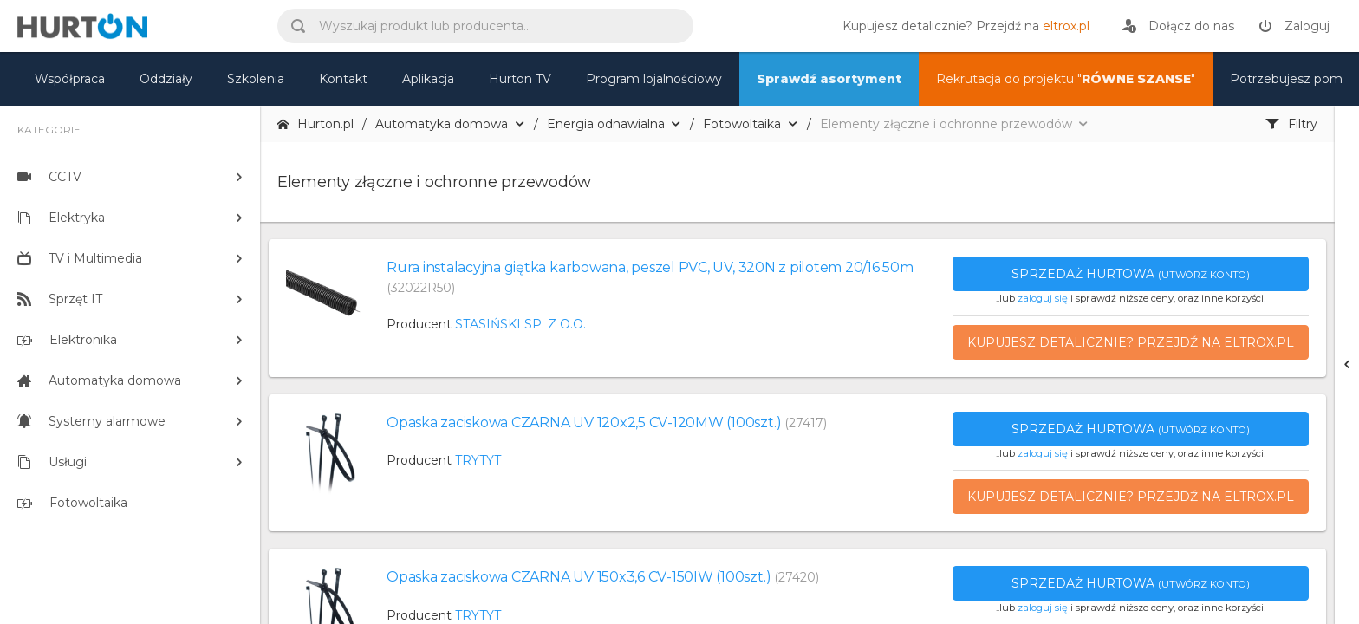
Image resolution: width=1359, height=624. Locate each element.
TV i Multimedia (79, 258)
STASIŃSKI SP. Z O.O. (520, 324)
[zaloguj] (1294, 26)
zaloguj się (1043, 298)
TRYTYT (478, 460)
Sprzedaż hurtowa (1130, 274)
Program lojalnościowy (654, 79)
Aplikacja (428, 79)
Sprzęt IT (59, 299)
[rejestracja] (1178, 26)
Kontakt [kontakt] (343, 79)
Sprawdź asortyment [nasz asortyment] (829, 79)
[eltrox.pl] (962, 26)
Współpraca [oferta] (70, 79)
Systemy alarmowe (91, 421)
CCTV (49, 177)
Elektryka (61, 217)
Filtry (1291, 124)
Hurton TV (520, 79)
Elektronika (67, 340)
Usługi (52, 462)
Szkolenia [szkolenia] (255, 79)
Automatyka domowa (99, 380)
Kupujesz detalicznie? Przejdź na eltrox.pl (1130, 342)
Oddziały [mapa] (166, 79)
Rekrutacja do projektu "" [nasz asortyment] (1065, 79)
